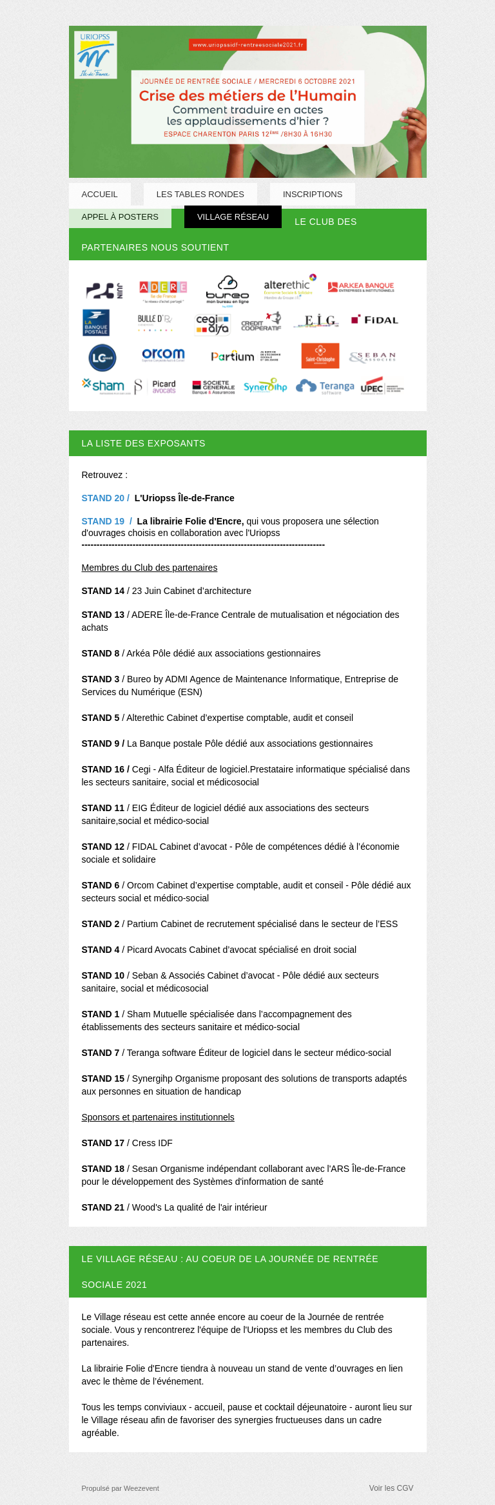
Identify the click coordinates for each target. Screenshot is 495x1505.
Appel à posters (120, 217)
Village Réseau (233, 217)
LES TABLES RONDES (200, 194)
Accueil (100, 194)
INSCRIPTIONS (312, 194)
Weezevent (141, 1488)
